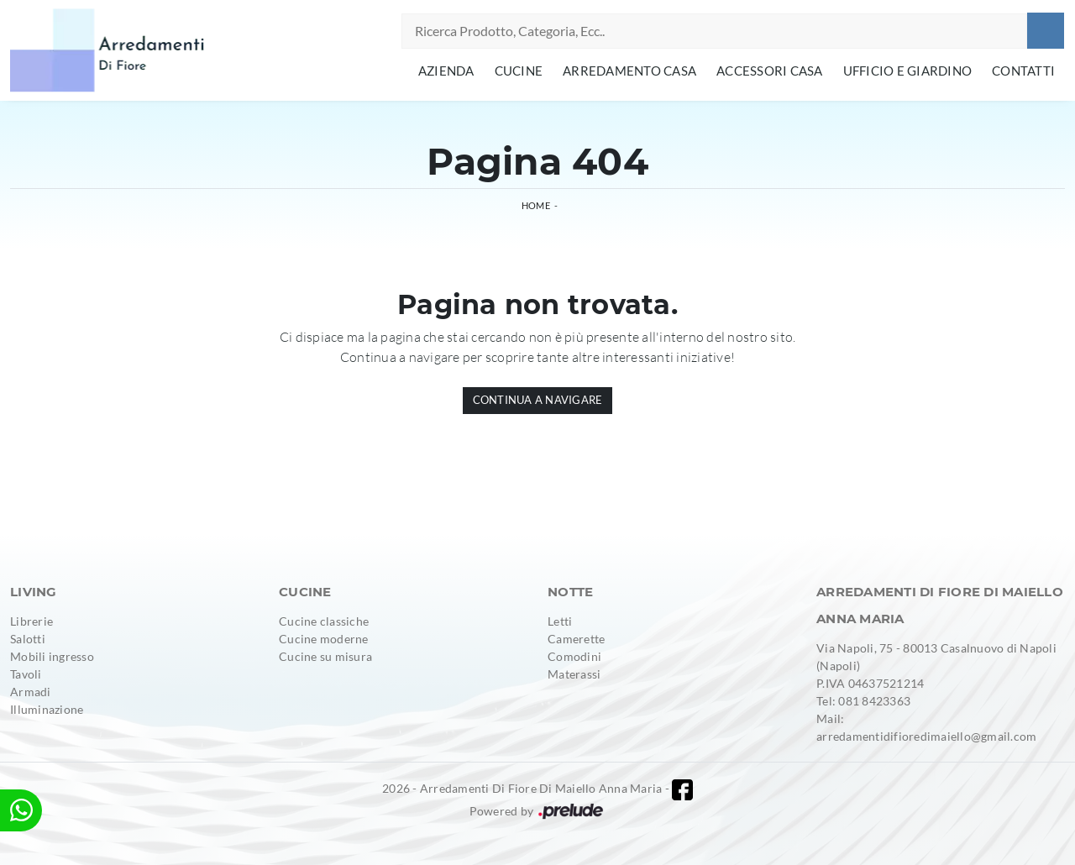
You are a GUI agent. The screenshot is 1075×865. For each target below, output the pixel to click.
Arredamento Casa (629, 70)
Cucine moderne (324, 639)
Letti (560, 621)
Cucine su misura (325, 656)
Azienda (446, 70)
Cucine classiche (324, 621)
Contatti (1023, 70)
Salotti (27, 639)
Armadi (30, 691)
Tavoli (26, 674)
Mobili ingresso (52, 656)
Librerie (31, 621)
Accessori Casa (769, 70)
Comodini (574, 656)
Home (536, 205)
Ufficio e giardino (908, 70)
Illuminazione (46, 709)
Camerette (576, 639)
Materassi (574, 674)
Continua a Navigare (538, 399)
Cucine (519, 70)
